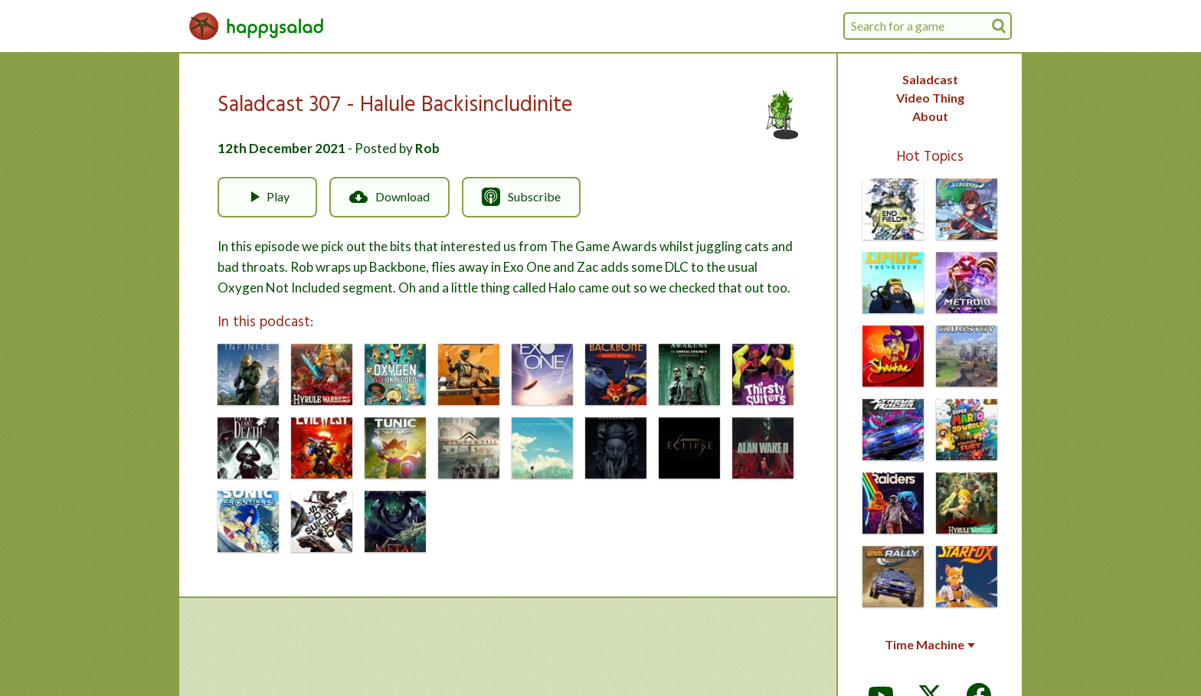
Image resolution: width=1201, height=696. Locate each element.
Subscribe (521, 197)
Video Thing (930, 97)
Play (267, 197)
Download (389, 197)
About (930, 116)
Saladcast (930, 79)
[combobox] (927, 26)
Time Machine (930, 645)
